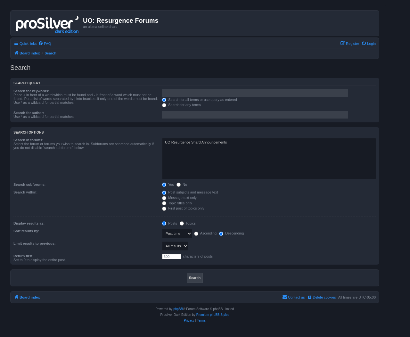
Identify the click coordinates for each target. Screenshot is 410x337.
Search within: (25, 192)
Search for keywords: (31, 91)
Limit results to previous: (34, 243)
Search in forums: (28, 140)
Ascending (205, 233)
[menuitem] (44, 43)
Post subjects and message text (190, 192)
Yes (168, 184)
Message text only (179, 198)
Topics (188, 223)
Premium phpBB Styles (212, 314)
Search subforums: (29, 184)
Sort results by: (26, 231)
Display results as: (29, 223)
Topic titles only (177, 203)
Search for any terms (181, 105)
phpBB (178, 309)
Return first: (23, 256)
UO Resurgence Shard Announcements (269, 142)
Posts (169, 223)
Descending (231, 233)
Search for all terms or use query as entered (199, 100)
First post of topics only (183, 208)
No (181, 184)
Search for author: (28, 113)
